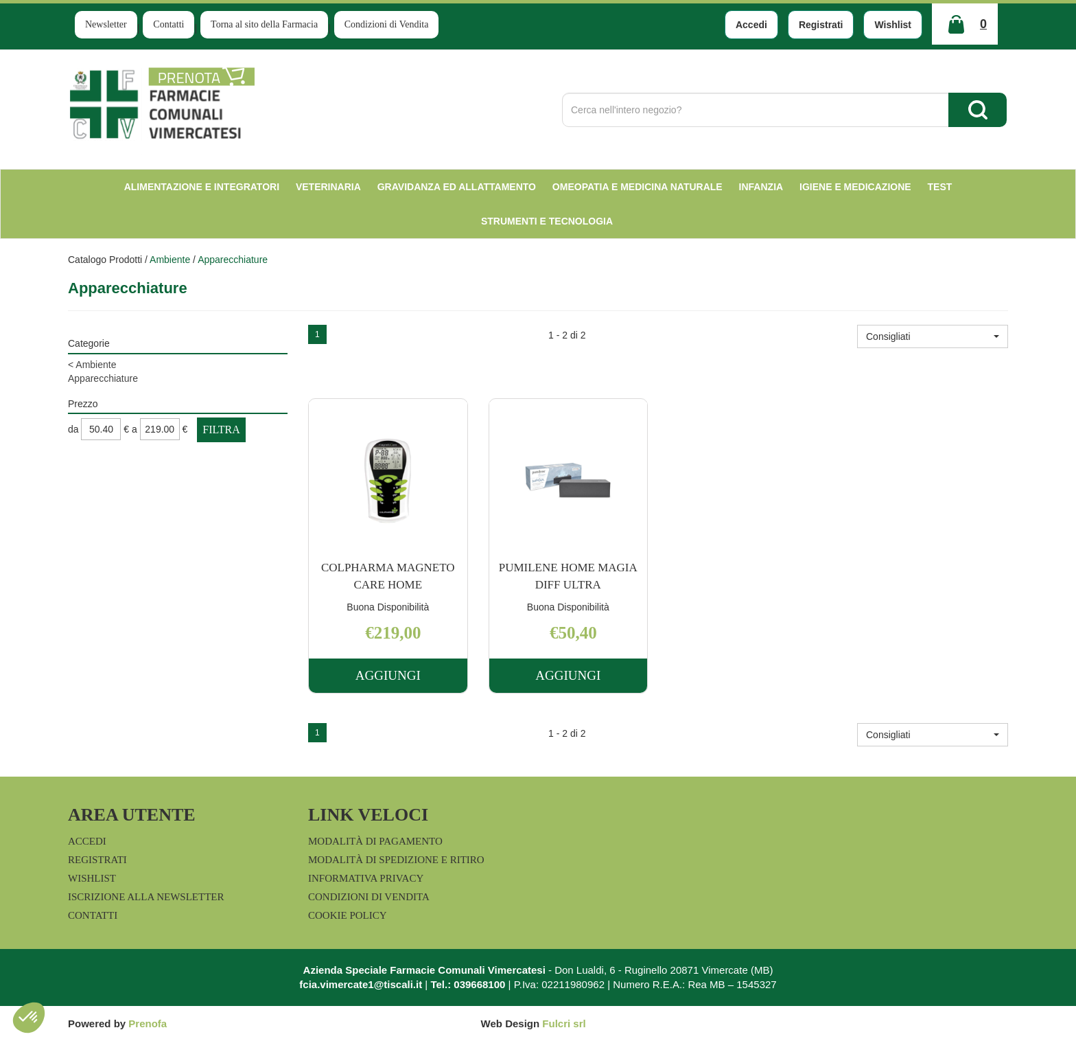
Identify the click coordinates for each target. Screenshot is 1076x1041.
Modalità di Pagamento (375, 841)
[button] (932, 336)
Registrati (821, 24)
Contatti (168, 24)
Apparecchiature (103, 378)
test (940, 186)
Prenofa (147, 1023)
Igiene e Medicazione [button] (855, 186)
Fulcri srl (563, 1023)
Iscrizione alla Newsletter (146, 896)
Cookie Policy (347, 915)
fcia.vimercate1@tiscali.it (360, 984)
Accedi (751, 24)
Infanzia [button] (761, 186)
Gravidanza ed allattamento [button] (456, 186)
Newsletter (106, 24)
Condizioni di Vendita (386, 24)
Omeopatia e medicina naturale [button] (637, 186)
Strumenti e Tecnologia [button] (547, 221)
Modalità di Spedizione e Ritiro (396, 859)
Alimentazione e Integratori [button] (201, 186)
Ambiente (170, 259)
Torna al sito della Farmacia (264, 24)
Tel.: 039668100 (467, 984)
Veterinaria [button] (328, 186)
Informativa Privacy (365, 878)
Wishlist (892, 24)
